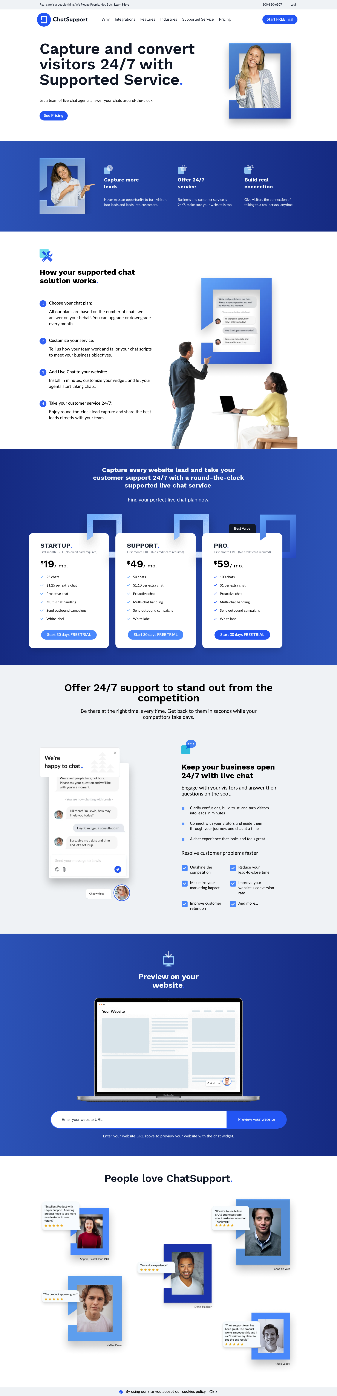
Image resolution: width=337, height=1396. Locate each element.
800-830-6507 (272, 4)
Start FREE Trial (280, 19)
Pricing (225, 19)
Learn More (121, 4)
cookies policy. (194, 1392)
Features (147, 19)
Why (105, 19)
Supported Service (198, 19)
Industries (168, 19)
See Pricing (53, 116)
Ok (213, 1392)
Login (294, 4)
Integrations (125, 19)
